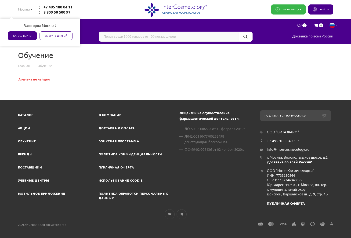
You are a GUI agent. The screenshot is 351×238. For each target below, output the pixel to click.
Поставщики (30, 167)
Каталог (26, 115)
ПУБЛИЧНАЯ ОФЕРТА (286, 203)
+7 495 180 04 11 (57, 7)
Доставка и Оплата (117, 128)
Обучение (27, 141)
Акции (24, 128)
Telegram (182, 214)
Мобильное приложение (41, 193)
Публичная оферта (116, 167)
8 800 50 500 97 (56, 12)
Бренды (25, 154)
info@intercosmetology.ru (288, 149)
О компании (110, 115)
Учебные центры (33, 180)
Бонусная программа (119, 141)
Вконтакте (170, 214)
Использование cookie (121, 180)
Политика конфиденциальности (130, 154)
